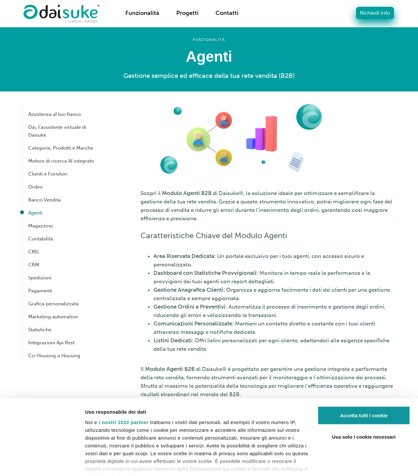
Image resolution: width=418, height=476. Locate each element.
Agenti (35, 213)
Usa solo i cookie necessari (364, 406)
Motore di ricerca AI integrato (61, 161)
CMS (33, 252)
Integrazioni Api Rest (51, 343)
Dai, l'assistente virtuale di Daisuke (57, 131)
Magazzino (40, 226)
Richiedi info (375, 13)
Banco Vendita (44, 200)
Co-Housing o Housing (54, 356)
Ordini (35, 187)
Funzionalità (142, 13)
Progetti (187, 13)
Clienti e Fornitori (48, 174)
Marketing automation (53, 317)
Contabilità (40, 239)
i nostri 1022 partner (124, 391)
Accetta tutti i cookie (364, 385)
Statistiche (39, 330)
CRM (33, 265)
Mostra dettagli (102, 463)
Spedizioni (40, 278)
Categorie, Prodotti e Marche (60, 148)
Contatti (227, 13)
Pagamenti (40, 291)
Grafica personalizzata (53, 304)
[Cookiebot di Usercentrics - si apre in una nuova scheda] (42, 463)
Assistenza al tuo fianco (54, 114)
